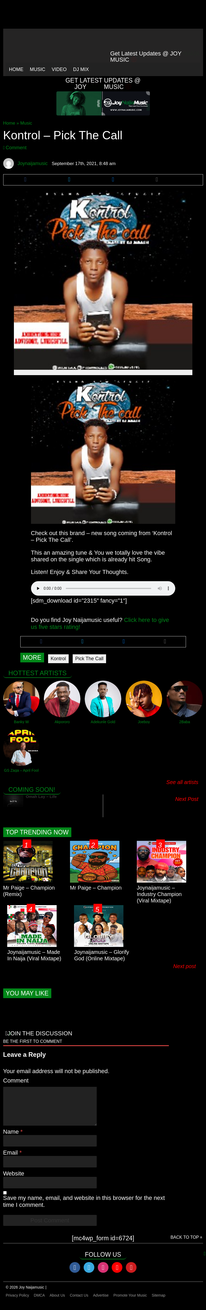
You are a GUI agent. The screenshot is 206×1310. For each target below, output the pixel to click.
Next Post (187, 799)
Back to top (184, 1244)
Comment (16, 147)
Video (59, 69)
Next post (186, 966)
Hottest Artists (38, 673)
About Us (57, 1302)
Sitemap (158, 1302)
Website (13, 1180)
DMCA (39, 1302)
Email (11, 1159)
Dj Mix (81, 69)
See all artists (182, 782)
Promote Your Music (130, 1302)
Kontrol (58, 658)
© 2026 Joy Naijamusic (25, 1294)
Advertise (100, 1302)
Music (37, 69)
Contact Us (79, 1302)
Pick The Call (89, 658)
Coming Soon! (32, 789)
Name (12, 1138)
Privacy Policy (17, 1302)
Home (16, 69)
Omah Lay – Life (41, 796)
